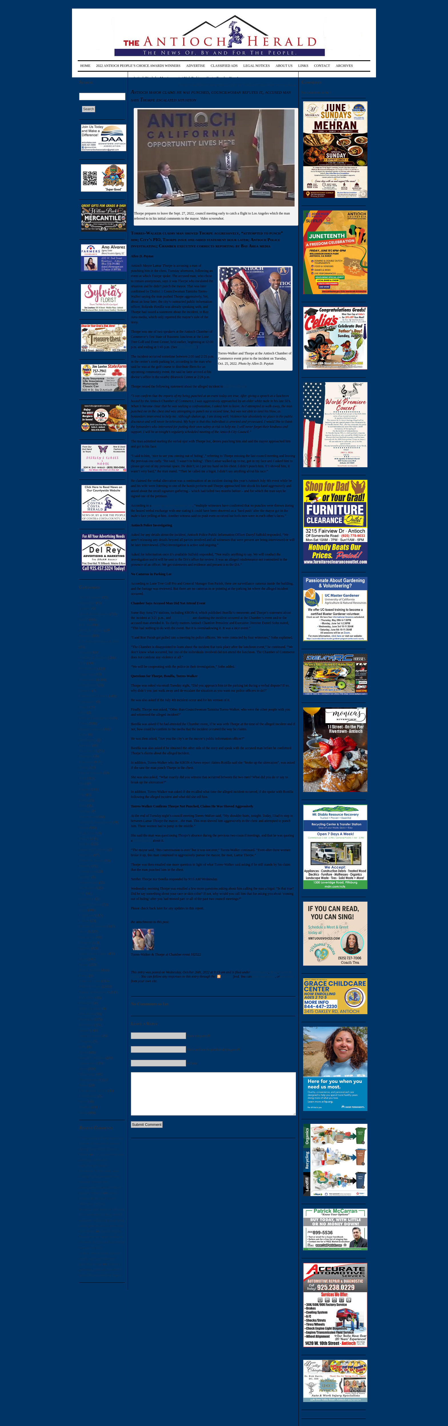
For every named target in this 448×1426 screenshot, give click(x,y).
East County (87, 751)
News (83, 932)
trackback (287, 976)
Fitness (84, 800)
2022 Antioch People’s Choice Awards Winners (138, 66)
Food (82, 806)
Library (84, 921)
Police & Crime (90, 981)
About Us (283, 66)
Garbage (85, 811)
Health (83, 828)
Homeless (86, 855)
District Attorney (90, 729)
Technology (87, 1074)
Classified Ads (224, 66)
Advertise (195, 66)
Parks (83, 959)
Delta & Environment (94, 718)
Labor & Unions (90, 904)
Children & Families (93, 658)
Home (85, 66)
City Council (88, 669)
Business (85, 636)
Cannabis (85, 652)
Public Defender (90, 1008)
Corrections (87, 702)
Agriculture (87, 603)
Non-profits (87, 937)
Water (83, 1102)
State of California (92, 1058)
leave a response (263, 976)
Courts (83, 707)
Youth (83, 1113)
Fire (82, 795)
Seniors (84, 1030)
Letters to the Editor (93, 954)
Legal (83, 910)
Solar (82, 1047)
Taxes (83, 1069)
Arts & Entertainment (94, 614)
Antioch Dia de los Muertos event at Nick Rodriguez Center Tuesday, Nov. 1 (185, 78)
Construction (88, 685)
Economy (85, 756)
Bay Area (85, 625)
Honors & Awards (91, 861)
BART (83, 619)
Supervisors (87, 1063)
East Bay (85, 745)
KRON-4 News (234, 386)
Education (86, 762)
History (84, 839)
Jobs (82, 893)
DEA (82, 713)
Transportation (89, 1080)
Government (87, 817)
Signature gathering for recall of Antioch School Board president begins (100, 1269)
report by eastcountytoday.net (172, 506)
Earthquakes (87, 740)
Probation (86, 1003)
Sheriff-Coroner (90, 1036)
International (88, 888)
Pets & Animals (90, 970)
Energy (84, 767)
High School (87, 833)
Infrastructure (88, 883)
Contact (322, 66)
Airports (85, 608)
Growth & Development (96, 822)
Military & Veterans (93, 926)
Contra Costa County (93, 696)
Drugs (83, 735)
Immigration (87, 871)
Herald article (142, 841)
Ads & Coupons (90, 597)
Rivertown (86, 1025)
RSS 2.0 (224, 976)
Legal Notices (256, 66)
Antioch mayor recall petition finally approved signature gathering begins (99, 1258)
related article (187, 347)
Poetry (83, 976)
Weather (85, 1107)
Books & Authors (91, 630)
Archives (344, 66)
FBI (82, 784)
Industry (85, 877)
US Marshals (88, 1096)
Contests (85, 691)
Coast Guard (87, 674)
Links (303, 66)
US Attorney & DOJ (93, 1091)
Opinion (84, 948)
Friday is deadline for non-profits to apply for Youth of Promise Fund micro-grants (236, 85)
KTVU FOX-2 (182, 618)
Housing (85, 866)
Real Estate (87, 1014)
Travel (83, 1085)
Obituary (85, 943)
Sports (83, 1052)
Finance (84, 789)
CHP (82, 663)
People (84, 965)
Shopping (85, 1041)
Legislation (87, 915)
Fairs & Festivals (91, 773)
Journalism (86, 899)
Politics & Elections (93, 992)
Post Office (87, 998)
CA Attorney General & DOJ (99, 641)
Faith (82, 778)
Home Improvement (93, 850)
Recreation (86, 1019)
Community (87, 680)
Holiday (84, 844)
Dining (84, 723)
